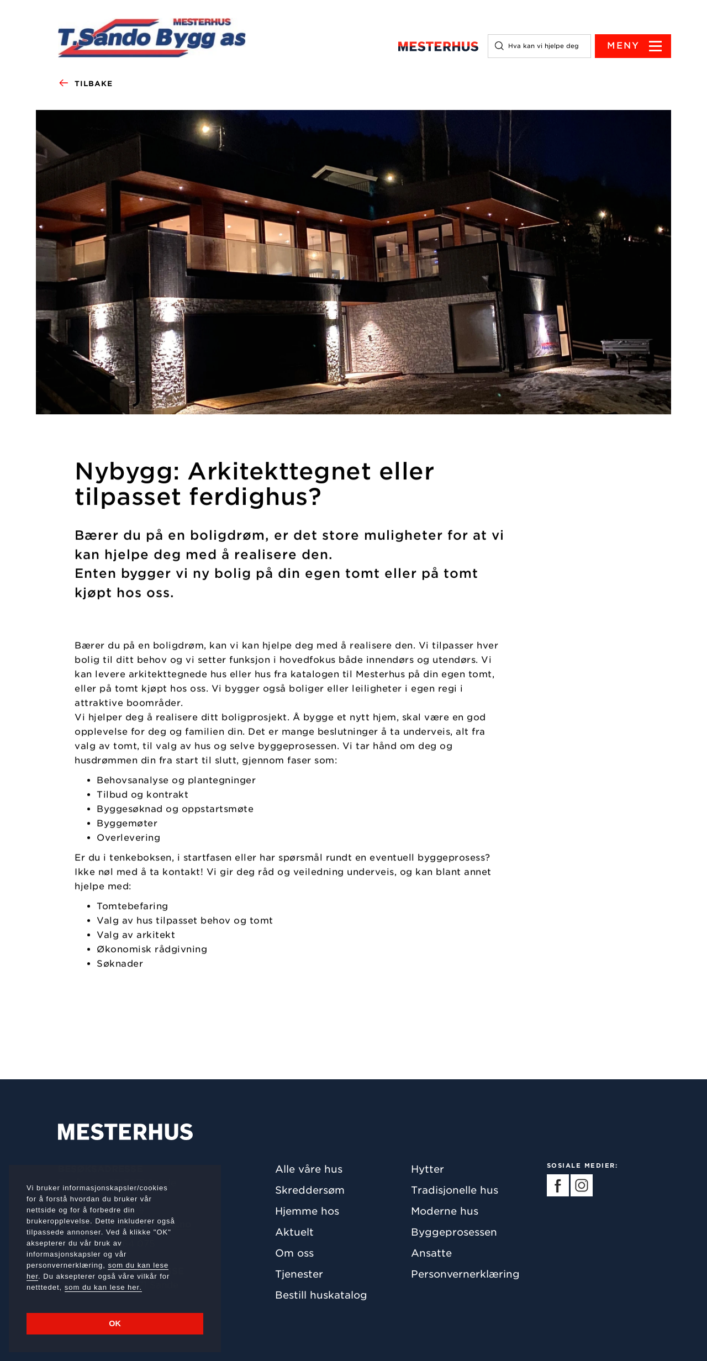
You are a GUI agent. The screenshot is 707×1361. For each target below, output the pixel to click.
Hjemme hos (307, 1211)
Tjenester (299, 1274)
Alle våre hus (308, 1169)
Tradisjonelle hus (454, 1190)
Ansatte (431, 1253)
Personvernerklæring (465, 1274)
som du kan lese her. (103, 1287)
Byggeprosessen (454, 1232)
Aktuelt (294, 1232)
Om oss (294, 1253)
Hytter (427, 1169)
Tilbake (85, 84)
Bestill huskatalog (321, 1295)
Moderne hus (444, 1211)
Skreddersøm (310, 1190)
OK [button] (115, 1323)
